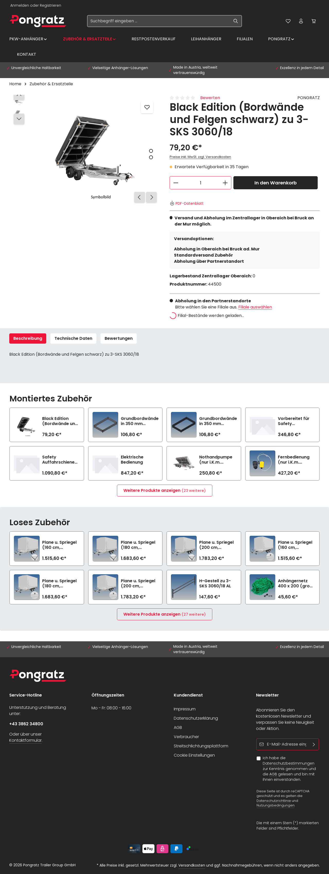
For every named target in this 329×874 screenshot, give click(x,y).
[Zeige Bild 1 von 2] (151, 151)
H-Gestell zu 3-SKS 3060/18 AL (215, 583)
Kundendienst (188, 695)
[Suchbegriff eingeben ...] (158, 21)
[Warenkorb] (314, 21)
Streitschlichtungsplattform (201, 746)
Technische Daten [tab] (73, 338)
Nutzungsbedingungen (276, 805)
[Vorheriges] (139, 197)
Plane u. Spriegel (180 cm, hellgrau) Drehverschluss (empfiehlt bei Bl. (60, 583)
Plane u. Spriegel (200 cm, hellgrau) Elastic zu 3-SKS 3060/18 (217, 545)
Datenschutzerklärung (196, 718)
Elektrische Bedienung (132, 460)
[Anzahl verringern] (176, 182)
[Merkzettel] (288, 21)
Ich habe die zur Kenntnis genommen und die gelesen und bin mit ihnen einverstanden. (289, 768)
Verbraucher (186, 737)
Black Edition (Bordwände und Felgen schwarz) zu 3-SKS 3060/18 (60, 421)
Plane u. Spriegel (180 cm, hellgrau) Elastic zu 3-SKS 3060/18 (139, 545)
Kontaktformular (25, 740)
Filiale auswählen (255, 307)
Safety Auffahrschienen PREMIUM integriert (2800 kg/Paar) (59, 460)
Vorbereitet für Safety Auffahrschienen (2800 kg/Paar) (295, 421)
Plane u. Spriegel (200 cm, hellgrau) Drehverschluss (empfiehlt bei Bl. (139, 583)
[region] (84, 150)
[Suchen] (236, 21)
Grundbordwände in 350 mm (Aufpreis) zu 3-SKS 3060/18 (140, 421)
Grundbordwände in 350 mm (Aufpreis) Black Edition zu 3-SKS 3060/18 (218, 421)
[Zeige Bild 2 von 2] (151, 157)
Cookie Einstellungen (194, 755)
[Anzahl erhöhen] (225, 182)
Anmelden (19, 5)
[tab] (27, 338)
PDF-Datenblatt (187, 203)
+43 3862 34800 (26, 724)
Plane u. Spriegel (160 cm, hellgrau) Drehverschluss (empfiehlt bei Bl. (296, 545)
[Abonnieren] (314, 744)
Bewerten (210, 98)
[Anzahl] (200, 182)
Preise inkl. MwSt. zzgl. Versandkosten (200, 157)
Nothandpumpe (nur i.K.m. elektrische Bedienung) (215, 460)
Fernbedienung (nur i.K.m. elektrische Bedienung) (293, 460)
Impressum (185, 709)
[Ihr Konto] (301, 21)
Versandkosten (191, 865)
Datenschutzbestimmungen (288, 763)
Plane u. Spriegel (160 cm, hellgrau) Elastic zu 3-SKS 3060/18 (60, 545)
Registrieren (50, 5)
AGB (178, 727)
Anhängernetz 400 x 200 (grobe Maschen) (296, 583)
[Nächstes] (151, 197)
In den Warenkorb (275, 183)
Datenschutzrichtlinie (274, 800)
